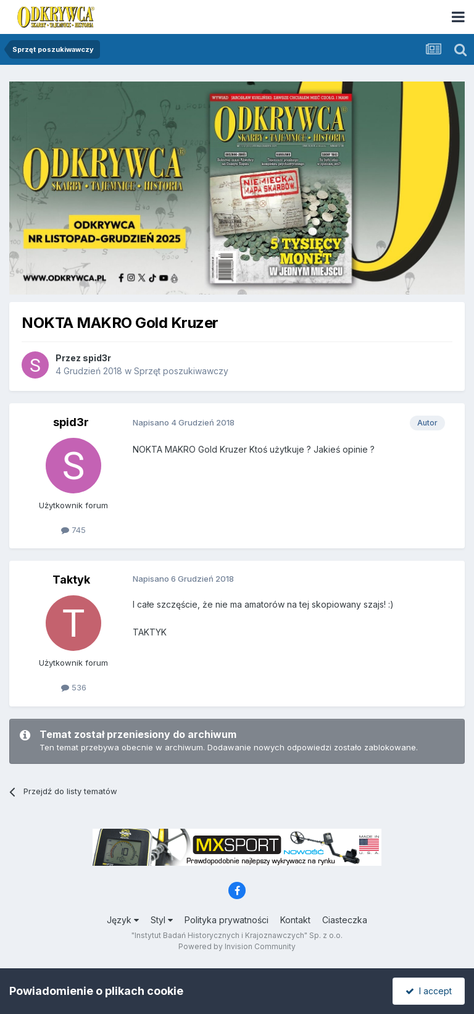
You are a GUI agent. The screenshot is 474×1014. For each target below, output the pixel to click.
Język (123, 920)
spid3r (97, 358)
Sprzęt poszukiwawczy (181, 371)
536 (73, 687)
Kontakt (295, 920)
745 (73, 530)
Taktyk (71, 579)
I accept (428, 991)
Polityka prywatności (226, 920)
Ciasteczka (344, 920)
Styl (162, 920)
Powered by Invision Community (237, 946)
